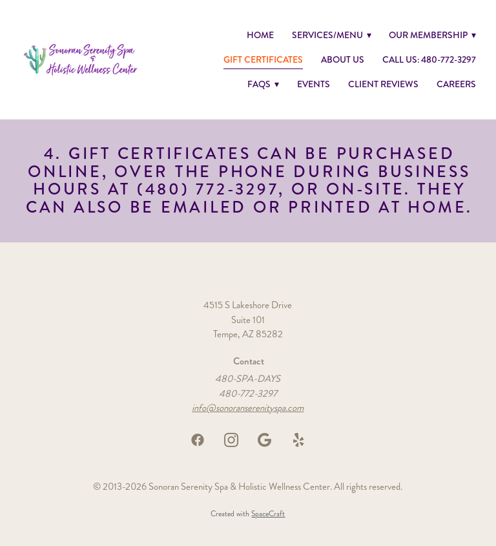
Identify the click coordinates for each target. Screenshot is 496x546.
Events (313, 84)
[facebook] (197, 440)
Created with (248, 514)
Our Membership (432, 34)
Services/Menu (331, 34)
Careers (456, 84)
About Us (342, 59)
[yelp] (298, 440)
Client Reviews (383, 84)
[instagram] (231, 440)
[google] (264, 440)
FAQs (263, 84)
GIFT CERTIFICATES (263, 59)
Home (260, 34)
